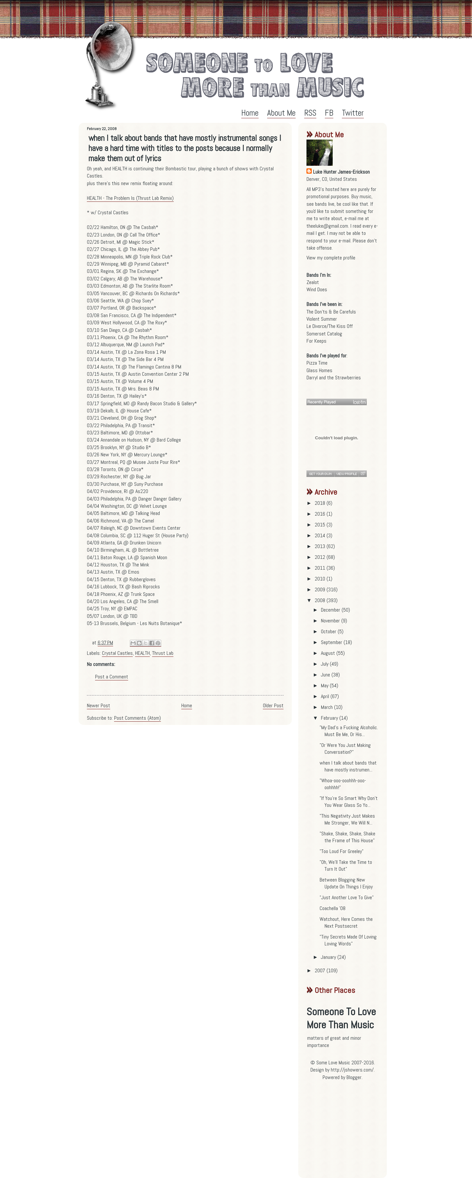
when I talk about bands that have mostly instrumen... (348, 766)
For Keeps (316, 340)
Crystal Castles (117, 653)
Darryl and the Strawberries (333, 377)
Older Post (273, 705)
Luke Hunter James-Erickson (341, 171)
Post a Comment (111, 676)
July (325, 663)
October (329, 631)
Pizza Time (316, 362)
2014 (320, 535)
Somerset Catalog (324, 333)
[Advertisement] (347, 1132)
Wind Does (316, 289)
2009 (320, 589)
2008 (320, 600)
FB (329, 113)
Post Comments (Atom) (137, 717)
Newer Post (98, 705)
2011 (320, 567)
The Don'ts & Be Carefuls (331, 311)
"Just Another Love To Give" (347, 897)
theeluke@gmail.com (327, 225)
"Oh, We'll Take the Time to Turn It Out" (346, 865)
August (328, 653)
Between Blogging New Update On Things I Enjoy (346, 883)
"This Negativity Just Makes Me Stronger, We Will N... (347, 819)
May (325, 685)
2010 (320, 578)
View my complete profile (330, 257)
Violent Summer (321, 318)
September (332, 642)
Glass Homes (319, 370)
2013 (320, 546)
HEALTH (142, 653)
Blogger (354, 1077)
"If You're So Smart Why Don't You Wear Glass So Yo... (349, 801)
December (331, 609)
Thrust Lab (162, 653)
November (331, 620)
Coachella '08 (332, 908)
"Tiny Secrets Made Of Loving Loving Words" (348, 940)
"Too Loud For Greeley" (342, 851)
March (327, 707)
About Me (281, 113)
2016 (320, 513)
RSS (310, 113)
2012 (320, 557)
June (326, 674)
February (330, 717)
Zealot (312, 282)
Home (250, 113)
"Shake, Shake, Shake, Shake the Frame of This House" (347, 837)
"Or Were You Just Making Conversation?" (345, 748)
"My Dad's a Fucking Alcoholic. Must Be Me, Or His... (349, 731)
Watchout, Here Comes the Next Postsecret (346, 922)
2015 (320, 524)
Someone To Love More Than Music (341, 1018)
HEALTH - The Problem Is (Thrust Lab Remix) (130, 198)
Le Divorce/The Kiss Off (329, 326)
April (325, 696)
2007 (320, 970)
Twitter (353, 113)
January (329, 957)
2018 (320, 503)
